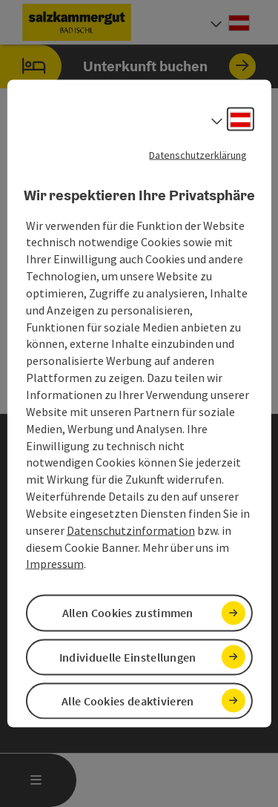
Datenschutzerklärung (198, 155)
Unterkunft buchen (128, 66)
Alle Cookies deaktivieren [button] (128, 700)
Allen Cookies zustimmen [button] (127, 612)
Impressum (55, 563)
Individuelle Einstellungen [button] (127, 656)
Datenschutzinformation (131, 529)
